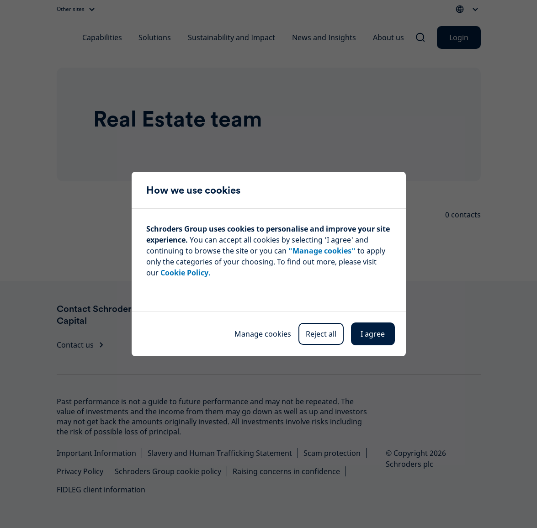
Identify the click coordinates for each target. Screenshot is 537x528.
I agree (373, 334)
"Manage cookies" (322, 251)
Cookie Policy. (185, 273)
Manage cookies (262, 334)
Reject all (321, 334)
